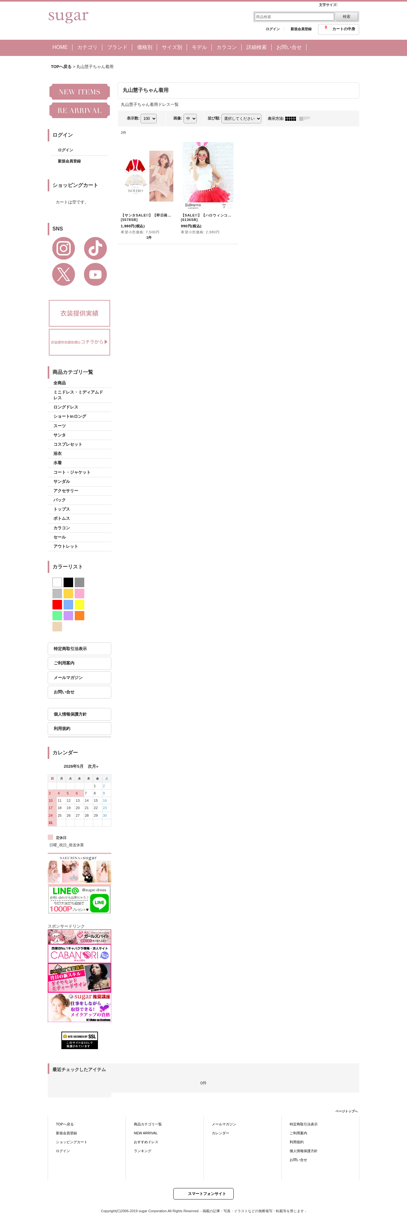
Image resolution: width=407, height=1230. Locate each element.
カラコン (61, 528)
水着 (57, 462)
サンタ (59, 435)
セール (59, 537)
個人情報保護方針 (70, 714)
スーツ (59, 425)
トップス (61, 509)
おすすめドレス (146, 1142)
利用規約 (62, 728)
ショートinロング (69, 416)
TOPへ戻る (65, 1124)
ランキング (142, 1151)
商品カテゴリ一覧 (148, 1124)
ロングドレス (65, 407)
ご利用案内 (64, 663)
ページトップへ (346, 1111)
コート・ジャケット (72, 472)
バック (59, 500)
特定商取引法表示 (70, 648)
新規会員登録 (301, 29)
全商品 (59, 383)
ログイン (273, 29)
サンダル (61, 481)
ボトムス (61, 518)
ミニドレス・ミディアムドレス (78, 395)
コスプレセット (67, 444)
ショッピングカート (71, 1142)
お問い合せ (64, 692)
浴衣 (57, 453)
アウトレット (65, 546)
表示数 (133, 118)
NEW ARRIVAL (146, 1133)
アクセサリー (65, 490)
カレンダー (220, 1133)
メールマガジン (68, 677)
